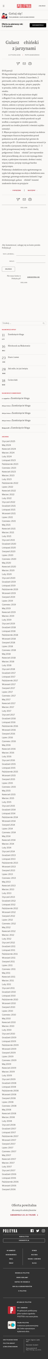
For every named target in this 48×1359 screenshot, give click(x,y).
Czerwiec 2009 (9, 1060)
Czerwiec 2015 (9, 787)
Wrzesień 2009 (9, 1049)
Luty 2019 (6, 619)
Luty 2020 (7, 574)
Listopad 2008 (9, 1087)
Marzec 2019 (8, 616)
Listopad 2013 (8, 859)
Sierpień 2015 (8, 779)
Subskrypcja (24, 1240)
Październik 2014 (10, 817)
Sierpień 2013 (8, 870)
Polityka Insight (9, 1343)
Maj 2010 (6, 1018)
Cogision (33, 1340)
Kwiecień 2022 (9, 490)
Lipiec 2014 (7, 828)
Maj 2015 (6, 790)
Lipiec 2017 (7, 692)
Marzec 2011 (8, 980)
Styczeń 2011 (8, 988)
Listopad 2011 (8, 950)
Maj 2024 (6, 445)
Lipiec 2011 (7, 965)
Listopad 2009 (9, 1041)
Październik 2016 (10, 726)
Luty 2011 (6, 984)
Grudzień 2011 (8, 946)
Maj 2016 (6, 745)
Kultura (34, 1255)
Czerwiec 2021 (9, 521)
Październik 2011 (10, 954)
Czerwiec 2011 (8, 969)
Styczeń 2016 (8, 760)
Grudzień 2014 (9, 809)
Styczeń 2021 (8, 540)
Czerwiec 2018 (9, 650)
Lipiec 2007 (7, 1147)
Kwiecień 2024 (9, 449)
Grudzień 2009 (9, 1037)
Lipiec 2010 (7, 1011)
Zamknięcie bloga (20, 398)
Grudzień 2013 (9, 855)
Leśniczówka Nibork (10, 1346)
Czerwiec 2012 (9, 923)
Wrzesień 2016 (9, 730)
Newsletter (24, 1236)
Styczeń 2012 (8, 942)
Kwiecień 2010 (9, 1022)
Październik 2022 (10, 483)
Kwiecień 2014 (8, 840)
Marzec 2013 (8, 889)
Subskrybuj (38, 25)
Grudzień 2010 (9, 992)
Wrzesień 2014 (9, 821)
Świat (11, 1263)
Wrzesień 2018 (9, 638)
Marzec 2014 (8, 844)
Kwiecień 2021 (8, 528)
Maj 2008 (6, 1109)
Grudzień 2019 (9, 582)
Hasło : (12, 261)
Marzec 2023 (8, 475)
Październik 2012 (10, 908)
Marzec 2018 (8, 661)
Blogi (34, 1263)
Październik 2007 (10, 1136)
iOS (18, 1308)
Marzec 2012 (8, 935)
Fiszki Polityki (23, 1323)
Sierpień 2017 (8, 688)
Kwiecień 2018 (9, 657)
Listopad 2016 (8, 722)
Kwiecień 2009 (9, 1068)
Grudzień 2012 (9, 901)
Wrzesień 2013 (9, 866)
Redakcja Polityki (22, 1273)
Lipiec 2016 (7, 737)
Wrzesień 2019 (9, 593)
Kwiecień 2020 (9, 566)
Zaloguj (42, 6)
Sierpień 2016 (8, 733)
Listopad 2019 (8, 585)
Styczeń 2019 (8, 623)
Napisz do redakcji (22, 1282)
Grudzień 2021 (9, 506)
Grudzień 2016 (9, 718)
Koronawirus (11, 1255)
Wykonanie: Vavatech (32, 1345)
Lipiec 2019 (7, 600)
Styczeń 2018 (8, 669)
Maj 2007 (6, 1155)
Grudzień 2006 (9, 1174)
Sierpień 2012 (8, 916)
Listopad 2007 (9, 1132)
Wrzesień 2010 (9, 1003)
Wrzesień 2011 (8, 957)
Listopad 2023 (9, 460)
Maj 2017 (6, 699)
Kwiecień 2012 (8, 931)
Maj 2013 (6, 882)
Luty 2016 (6, 756)
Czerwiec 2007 (9, 1151)
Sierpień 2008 (9, 1098)
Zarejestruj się (33, 277)
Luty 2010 (7, 1030)
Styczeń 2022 (8, 502)
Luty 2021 (6, 536)
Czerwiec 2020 (9, 559)
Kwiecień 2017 (8, 703)
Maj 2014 (6, 836)
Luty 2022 (7, 498)
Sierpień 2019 (8, 597)
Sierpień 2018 (8, 642)
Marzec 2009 (8, 1071)
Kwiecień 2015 (8, 794)
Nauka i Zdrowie (34, 1259)
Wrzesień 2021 (9, 513)
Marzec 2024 (8, 452)
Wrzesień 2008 (9, 1094)
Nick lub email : (9, 254)
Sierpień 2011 (8, 961)
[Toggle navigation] (3, 6)
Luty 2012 (6, 938)
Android (24, 1308)
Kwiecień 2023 (9, 471)
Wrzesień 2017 (9, 684)
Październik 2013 (10, 863)
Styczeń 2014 (8, 851)
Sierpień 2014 (8, 825)
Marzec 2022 (8, 494)
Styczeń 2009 (8, 1079)
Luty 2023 (7, 479)
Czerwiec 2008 (9, 1106)
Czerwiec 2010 (9, 1014)
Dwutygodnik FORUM (10, 1340)
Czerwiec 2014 (9, 832)
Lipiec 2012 (7, 919)
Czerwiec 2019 (9, 604)
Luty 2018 (6, 665)
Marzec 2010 (8, 1026)
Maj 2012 (6, 927)
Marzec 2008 (8, 1117)
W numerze (11, 1250)
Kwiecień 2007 (9, 1159)
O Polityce (22, 1291)
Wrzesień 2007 (9, 1140)
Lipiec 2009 (7, 1056)
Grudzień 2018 (9, 627)
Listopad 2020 (9, 547)
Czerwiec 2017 (9, 695)
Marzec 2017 (8, 707)
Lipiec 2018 (7, 646)
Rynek (34, 1250)
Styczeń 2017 (8, 714)
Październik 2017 (10, 680)
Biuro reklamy (22, 1277)
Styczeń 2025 (8, 441)
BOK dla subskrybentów (22, 1286)
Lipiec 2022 (7, 487)
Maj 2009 (6, 1064)
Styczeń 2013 (8, 897)
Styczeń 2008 (8, 1125)
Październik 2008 (10, 1090)
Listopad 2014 (8, 813)
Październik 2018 (10, 635)
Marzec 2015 (8, 798)
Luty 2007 (7, 1166)
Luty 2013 (6, 893)
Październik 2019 (10, 589)
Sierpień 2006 (9, 1189)
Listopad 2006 (9, 1178)
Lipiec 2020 (7, 555)
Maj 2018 (6, 654)
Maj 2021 (6, 525)
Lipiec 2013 (7, 874)
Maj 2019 (6, 608)
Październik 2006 (10, 1182)
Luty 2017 (6, 711)
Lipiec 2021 (7, 517)
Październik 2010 (10, 999)
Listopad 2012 (8, 904)
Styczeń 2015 (8, 806)
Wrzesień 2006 (9, 1185)
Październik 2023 (10, 464)
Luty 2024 (7, 456)
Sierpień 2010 (8, 1007)
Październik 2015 (10, 771)
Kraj (11, 1259)
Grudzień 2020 (9, 544)
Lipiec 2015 (7, 783)
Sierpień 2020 (8, 551)
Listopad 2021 (8, 509)
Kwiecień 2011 (8, 976)
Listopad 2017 (8, 676)
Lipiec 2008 (7, 1102)
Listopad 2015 (8, 768)
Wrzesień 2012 (9, 912)
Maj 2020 (6, 563)
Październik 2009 (10, 1045)
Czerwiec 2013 (9, 878)
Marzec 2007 (8, 1163)
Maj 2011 (6, 973)
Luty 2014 (6, 847)
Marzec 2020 (8, 570)
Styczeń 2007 (8, 1170)
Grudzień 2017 (9, 673)
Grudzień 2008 (9, 1083)
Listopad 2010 (9, 995)
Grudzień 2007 (9, 1128)
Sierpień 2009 (9, 1052)
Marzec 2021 (8, 532)
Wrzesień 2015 (9, 775)
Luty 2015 (6, 802)
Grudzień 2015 (9, 764)
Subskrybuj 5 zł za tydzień (22, 1215)
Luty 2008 (7, 1121)
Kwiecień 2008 (9, 1113)
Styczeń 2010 (8, 1033)
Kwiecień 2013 (9, 885)
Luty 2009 (7, 1075)
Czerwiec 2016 (9, 741)
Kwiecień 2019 (9, 612)
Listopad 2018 (8, 631)
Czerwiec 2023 (9, 468)
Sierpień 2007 (8, 1144)
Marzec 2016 (8, 752)
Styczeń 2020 (8, 578)
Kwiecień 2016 (9, 749)
